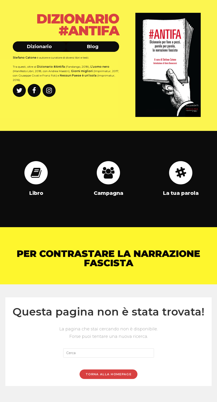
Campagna (108, 193)
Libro (36, 193)
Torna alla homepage (108, 376)
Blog (92, 46)
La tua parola (181, 193)
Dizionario (39, 46)
